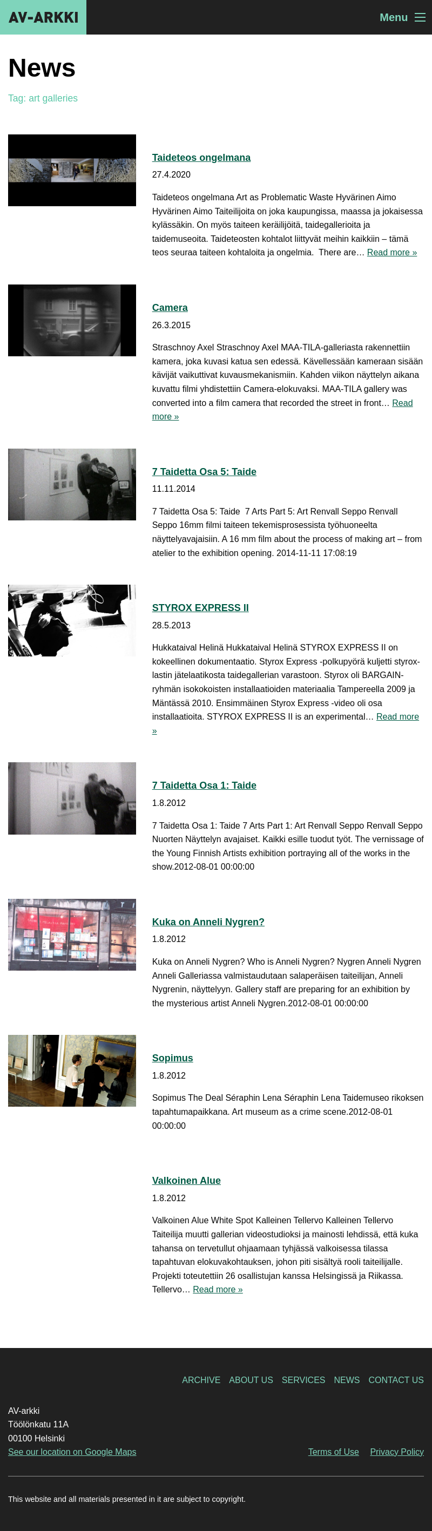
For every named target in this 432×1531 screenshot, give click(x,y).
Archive (201, 1380)
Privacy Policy (397, 1452)
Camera (170, 307)
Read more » (392, 252)
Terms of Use (333, 1452)
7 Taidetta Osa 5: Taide (204, 471)
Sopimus (172, 1058)
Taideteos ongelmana (201, 157)
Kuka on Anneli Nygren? (208, 922)
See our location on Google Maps (72, 1452)
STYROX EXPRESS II (200, 607)
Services (304, 1380)
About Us (251, 1380)
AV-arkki (43, 17)
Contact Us (396, 1380)
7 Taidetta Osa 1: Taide (204, 785)
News (347, 1380)
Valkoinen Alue (186, 1180)
